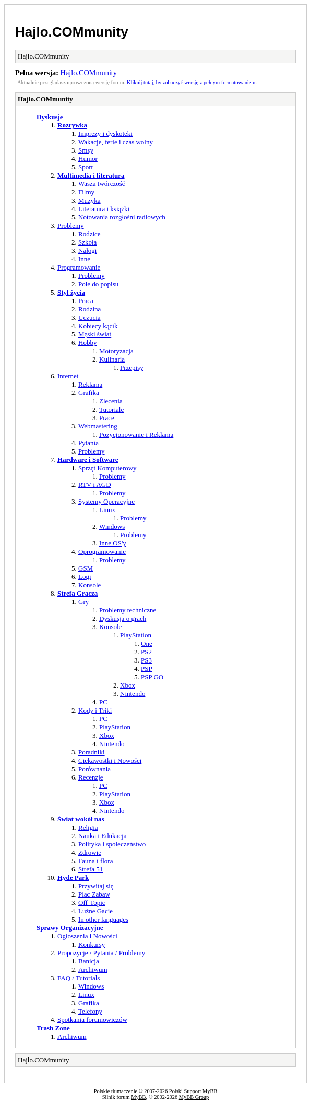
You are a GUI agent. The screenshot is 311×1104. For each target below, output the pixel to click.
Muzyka (89, 200)
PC (103, 702)
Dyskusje (50, 117)
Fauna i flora (95, 861)
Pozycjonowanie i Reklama (136, 434)
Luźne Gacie (95, 911)
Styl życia (71, 292)
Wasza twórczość (101, 184)
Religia (88, 827)
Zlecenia (111, 401)
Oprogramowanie (102, 551)
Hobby (87, 342)
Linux (107, 510)
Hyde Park (73, 877)
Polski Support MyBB (193, 1091)
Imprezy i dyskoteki (105, 133)
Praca (85, 301)
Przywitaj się (96, 886)
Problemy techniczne (127, 610)
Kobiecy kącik (97, 326)
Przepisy (131, 367)
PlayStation (135, 635)
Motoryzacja (116, 351)
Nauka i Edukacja (102, 836)
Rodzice (89, 234)
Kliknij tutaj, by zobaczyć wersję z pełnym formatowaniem (191, 82)
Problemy (70, 225)
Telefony (90, 1011)
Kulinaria (112, 359)
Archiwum (92, 969)
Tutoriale (111, 409)
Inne (84, 259)
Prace (106, 418)
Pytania (88, 443)
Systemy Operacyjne (106, 501)
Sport (85, 167)
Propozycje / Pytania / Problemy (101, 953)
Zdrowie (89, 852)
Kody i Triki (95, 710)
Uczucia (89, 317)
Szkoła (87, 242)
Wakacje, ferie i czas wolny (115, 142)
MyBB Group (194, 1097)
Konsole (89, 585)
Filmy (86, 192)
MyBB (138, 1097)
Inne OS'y (112, 543)
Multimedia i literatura (91, 175)
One (146, 643)
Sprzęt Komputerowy (107, 468)
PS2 (146, 652)
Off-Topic (91, 903)
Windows (112, 526)
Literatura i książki (103, 209)
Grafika (88, 393)
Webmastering (97, 426)
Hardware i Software (87, 459)
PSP (146, 668)
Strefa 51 (90, 869)
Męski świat (94, 334)
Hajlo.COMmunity (71, 32)
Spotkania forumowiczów (92, 1020)
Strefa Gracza (77, 593)
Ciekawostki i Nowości (109, 760)
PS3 (146, 660)
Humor (88, 158)
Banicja (88, 961)
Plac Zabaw (94, 894)
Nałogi (87, 250)
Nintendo (132, 694)
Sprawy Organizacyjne (70, 928)
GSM (85, 568)
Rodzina (89, 309)
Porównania (94, 769)
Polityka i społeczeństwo (112, 844)
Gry (83, 602)
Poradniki (91, 752)
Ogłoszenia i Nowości (87, 936)
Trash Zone (53, 1028)
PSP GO (152, 677)
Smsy (85, 150)
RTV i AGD (94, 485)
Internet (67, 376)
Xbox (127, 685)
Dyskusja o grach (122, 618)
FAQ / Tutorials (78, 978)
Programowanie (78, 267)
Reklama (90, 384)
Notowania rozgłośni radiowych (121, 217)
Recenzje (90, 777)
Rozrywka (72, 125)
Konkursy (91, 944)
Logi (84, 576)
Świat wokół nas (80, 819)
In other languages (103, 919)
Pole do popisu (98, 284)
